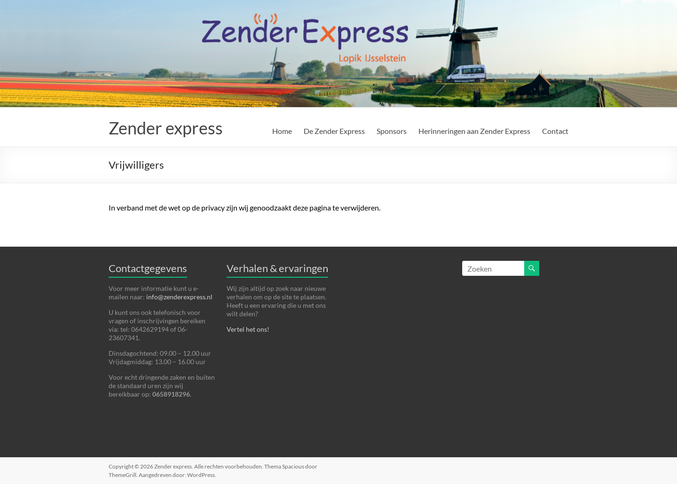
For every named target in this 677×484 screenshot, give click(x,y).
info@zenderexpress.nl (179, 297)
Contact (555, 130)
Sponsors (392, 130)
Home (282, 130)
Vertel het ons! (248, 329)
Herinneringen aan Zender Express (474, 130)
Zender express (166, 127)
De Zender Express (334, 130)
